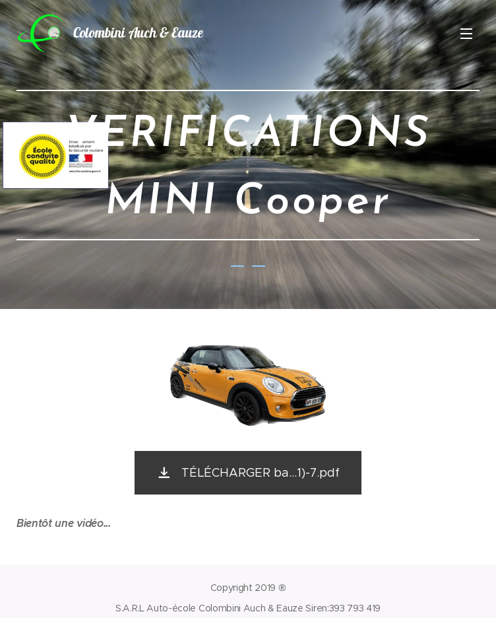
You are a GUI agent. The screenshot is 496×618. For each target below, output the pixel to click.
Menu (466, 33)
